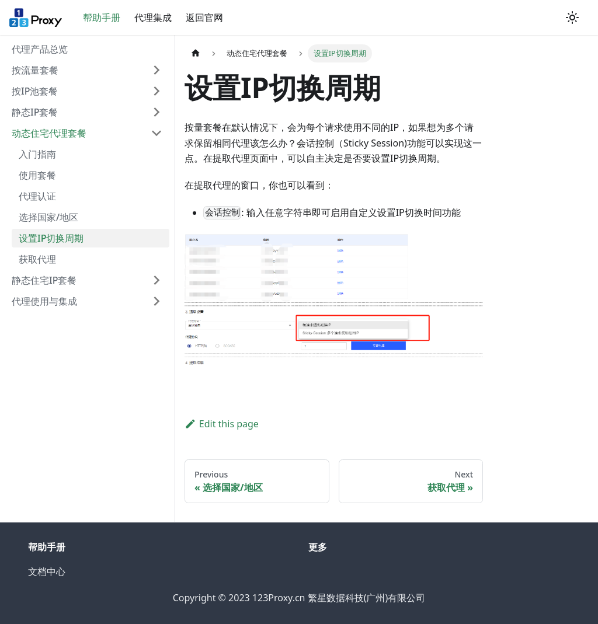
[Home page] (196, 53)
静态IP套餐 (35, 112)
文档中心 (46, 571)
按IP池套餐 (35, 91)
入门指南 (37, 154)
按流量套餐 (35, 70)
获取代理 (37, 259)
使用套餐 (37, 175)
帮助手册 (101, 17)
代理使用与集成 (44, 301)
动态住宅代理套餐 (49, 133)
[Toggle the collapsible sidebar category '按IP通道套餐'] (156, 91)
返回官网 (204, 17)
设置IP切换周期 (51, 238)
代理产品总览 (40, 49)
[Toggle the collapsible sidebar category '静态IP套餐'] (156, 112)
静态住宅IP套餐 (44, 280)
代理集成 (153, 17)
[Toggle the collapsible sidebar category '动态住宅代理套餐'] (156, 133)
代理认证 (37, 196)
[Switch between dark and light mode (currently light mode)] (572, 17)
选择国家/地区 (48, 217)
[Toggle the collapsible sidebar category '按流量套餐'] (156, 70)
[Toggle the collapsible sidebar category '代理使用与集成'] (156, 301)
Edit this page (222, 423)
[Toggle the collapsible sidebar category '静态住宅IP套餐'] (156, 280)
